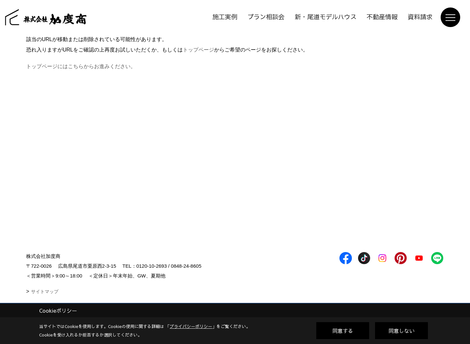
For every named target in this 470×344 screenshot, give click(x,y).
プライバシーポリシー (191, 326)
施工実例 (224, 17)
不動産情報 (382, 17)
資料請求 (420, 17)
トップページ (198, 49)
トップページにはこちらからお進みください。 (81, 66)
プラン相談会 (266, 17)
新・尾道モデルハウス (325, 17)
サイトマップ (44, 291)
